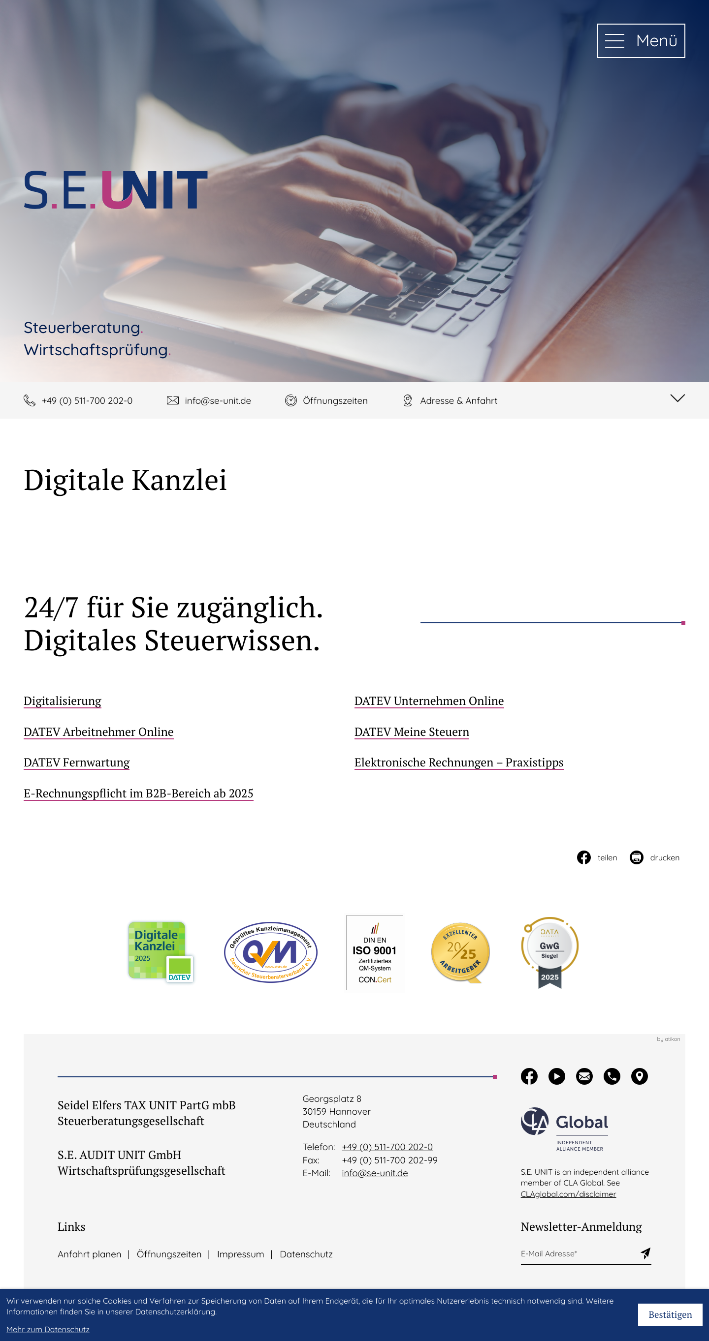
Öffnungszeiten (169, 1254)
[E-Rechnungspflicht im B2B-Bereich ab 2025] (189, 793)
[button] (78, 400)
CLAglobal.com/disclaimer (568, 1194)
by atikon (668, 1039)
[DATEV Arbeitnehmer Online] (189, 731)
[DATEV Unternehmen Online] (519, 700)
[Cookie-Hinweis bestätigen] (670, 1315)
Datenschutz (306, 1254)
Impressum (240, 1254)
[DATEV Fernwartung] (189, 762)
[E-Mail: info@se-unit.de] (209, 400)
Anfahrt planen (90, 1254)
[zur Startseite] (116, 190)
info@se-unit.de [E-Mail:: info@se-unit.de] (375, 1173)
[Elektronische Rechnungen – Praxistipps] (519, 762)
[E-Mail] (580, 1253)
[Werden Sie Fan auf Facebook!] (529, 1076)
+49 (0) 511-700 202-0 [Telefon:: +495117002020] (387, 1147)
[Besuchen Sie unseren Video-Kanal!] (556, 1076)
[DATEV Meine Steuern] (519, 731)
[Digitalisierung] (189, 700)
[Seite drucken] (654, 857)
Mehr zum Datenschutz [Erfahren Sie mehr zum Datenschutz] (48, 1329)
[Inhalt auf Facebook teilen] (596, 857)
